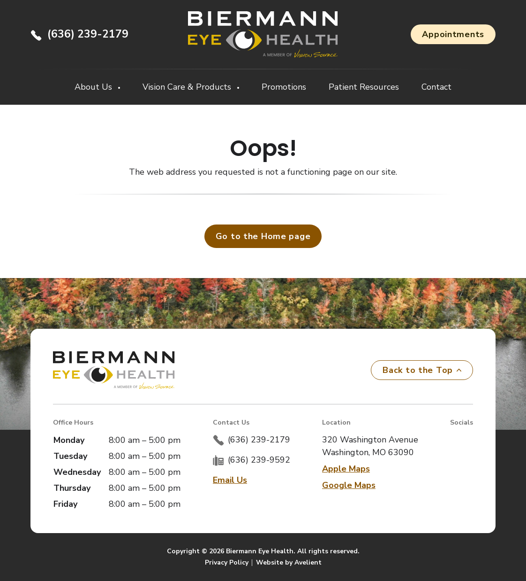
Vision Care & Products (188, 87)
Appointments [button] (453, 34)
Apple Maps (346, 468)
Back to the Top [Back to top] (422, 370)
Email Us (230, 480)
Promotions (284, 87)
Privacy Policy (226, 562)
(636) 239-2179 (87, 34)
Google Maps (349, 485)
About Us (94, 87)
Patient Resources (364, 87)
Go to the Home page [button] (263, 236)
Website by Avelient (289, 562)
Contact (436, 87)
